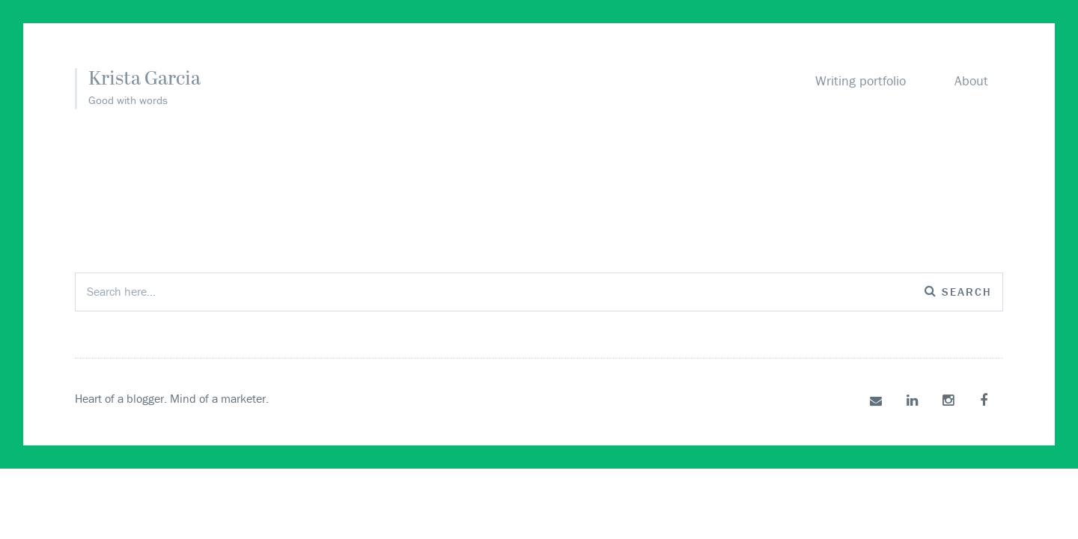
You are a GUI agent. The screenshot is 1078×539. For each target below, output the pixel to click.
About (971, 80)
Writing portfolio (860, 80)
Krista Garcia (144, 80)
